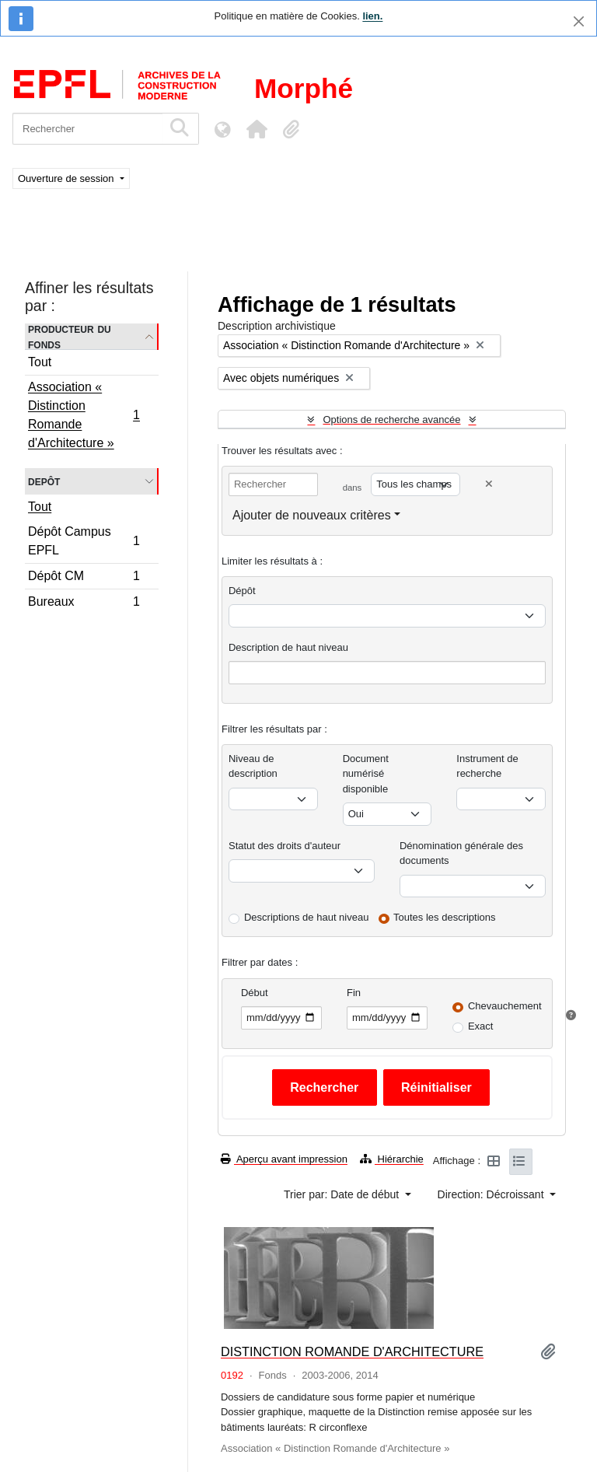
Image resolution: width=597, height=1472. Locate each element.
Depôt (44, 481)
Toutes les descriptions (444, 917)
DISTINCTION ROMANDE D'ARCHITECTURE (352, 1351)
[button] (256, 129)
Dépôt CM (83, 578)
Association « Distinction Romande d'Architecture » (83, 414)
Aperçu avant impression (284, 1159)
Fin (354, 992)
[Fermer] (578, 21)
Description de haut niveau (288, 647)
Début (254, 992)
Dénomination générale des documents (461, 853)
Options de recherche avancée (391, 419)
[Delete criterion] (489, 484)
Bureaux (83, 603)
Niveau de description (253, 766)
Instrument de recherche (487, 766)
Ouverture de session (67, 178)
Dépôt (242, 590)
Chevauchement (505, 1006)
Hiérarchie (392, 1159)
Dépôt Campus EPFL (83, 541)
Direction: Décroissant (492, 1194)
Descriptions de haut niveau (306, 917)
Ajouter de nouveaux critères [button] (311, 515)
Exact (481, 1026)
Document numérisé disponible (366, 774)
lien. (372, 16)
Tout (39, 362)
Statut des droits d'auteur (284, 845)
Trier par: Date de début (343, 1194)
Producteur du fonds (69, 336)
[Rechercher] (87, 129)
